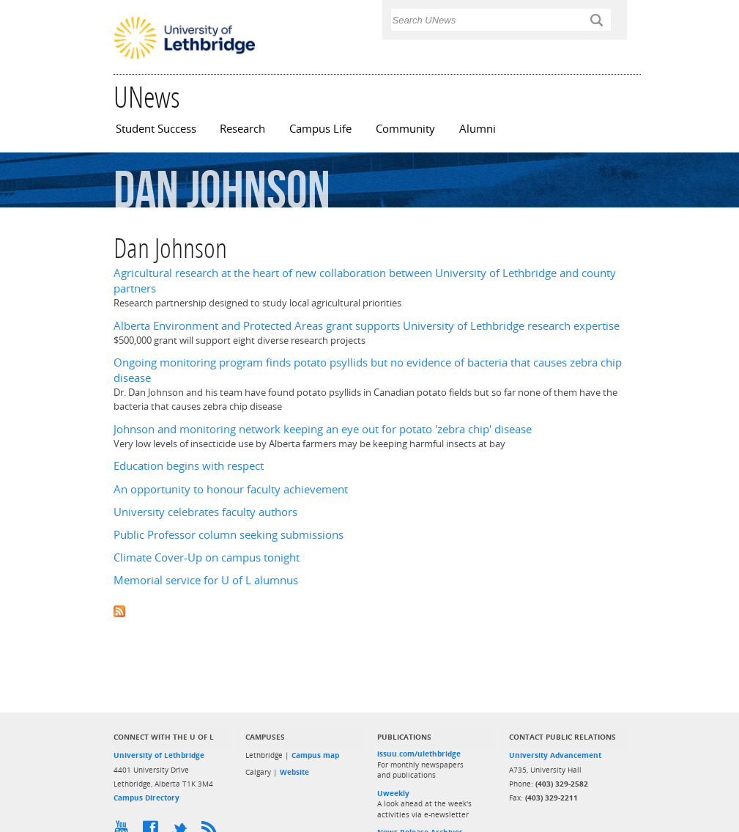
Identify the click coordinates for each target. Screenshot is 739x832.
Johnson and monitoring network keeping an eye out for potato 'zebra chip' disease (323, 429)
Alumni (477, 128)
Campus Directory (146, 797)
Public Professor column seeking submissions (228, 534)
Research (242, 128)
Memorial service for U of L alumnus (206, 580)
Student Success (156, 128)
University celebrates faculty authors (205, 512)
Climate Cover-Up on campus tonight (207, 557)
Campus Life (320, 128)
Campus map (315, 755)
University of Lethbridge (159, 755)
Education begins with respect (189, 466)
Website (294, 772)
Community (405, 128)
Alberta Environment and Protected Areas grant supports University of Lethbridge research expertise (367, 326)
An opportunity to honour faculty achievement (231, 489)
